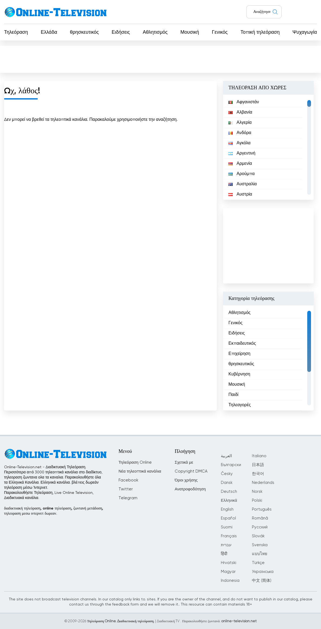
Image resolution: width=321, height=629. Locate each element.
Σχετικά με (184, 462)
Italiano (259, 456)
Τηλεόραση (16, 32)
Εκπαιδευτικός (242, 343)
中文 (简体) (261, 581)
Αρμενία (240, 164)
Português (262, 509)
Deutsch (229, 492)
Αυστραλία (242, 184)
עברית (226, 545)
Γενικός (220, 32)
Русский (260, 527)
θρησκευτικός (84, 32)
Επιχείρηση (239, 354)
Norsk (257, 492)
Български (231, 465)
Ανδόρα (239, 133)
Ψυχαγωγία (304, 32)
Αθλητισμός (155, 32)
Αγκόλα (239, 143)
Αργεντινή (241, 153)
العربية (226, 456)
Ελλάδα (49, 32)
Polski (257, 500)
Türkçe (258, 563)
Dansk (226, 483)
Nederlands (263, 483)
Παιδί (233, 395)
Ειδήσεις (120, 32)
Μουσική (189, 32)
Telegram (128, 498)
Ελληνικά (229, 500)
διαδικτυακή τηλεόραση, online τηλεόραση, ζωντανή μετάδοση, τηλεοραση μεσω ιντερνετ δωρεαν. (53, 511)
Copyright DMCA (191, 471)
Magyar (228, 572)
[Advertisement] (160, 59)
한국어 (258, 474)
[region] (268, 147)
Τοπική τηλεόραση (260, 32)
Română (260, 518)
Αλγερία (240, 123)
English (227, 509)
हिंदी (224, 554)
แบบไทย (259, 554)
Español (228, 518)
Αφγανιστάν (243, 102)
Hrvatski (228, 563)
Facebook (128, 480)
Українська (262, 572)
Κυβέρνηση (239, 374)
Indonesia (230, 581)
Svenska (260, 545)
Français (229, 536)
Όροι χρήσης (186, 480)
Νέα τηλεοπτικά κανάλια (140, 471)
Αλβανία (240, 112)
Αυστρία (240, 194)
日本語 (258, 465)
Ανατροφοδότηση (190, 489)
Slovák (258, 536)
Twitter (126, 489)
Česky (227, 474)
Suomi (226, 527)
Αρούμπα (241, 174)
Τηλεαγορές (239, 405)
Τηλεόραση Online (135, 462)
